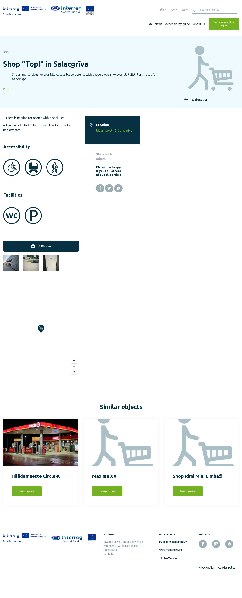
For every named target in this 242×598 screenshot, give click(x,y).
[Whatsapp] (218, 188)
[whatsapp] (229, 562)
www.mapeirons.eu (170, 567)
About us (199, 24)
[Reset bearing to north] (174, 389)
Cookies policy (226, 585)
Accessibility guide (177, 24)
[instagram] (216, 562)
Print (6, 89)
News (158, 24)
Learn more (26, 509)
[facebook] (203, 562)
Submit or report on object (224, 24)
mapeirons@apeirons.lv (172, 560)
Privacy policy (206, 585)
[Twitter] (209, 188)
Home (6, 52)
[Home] (150, 24)
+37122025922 (168, 575)
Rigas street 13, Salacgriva (214, 130)
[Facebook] (200, 188)
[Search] (194, 10)
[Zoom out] (174, 384)
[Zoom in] (174, 378)
